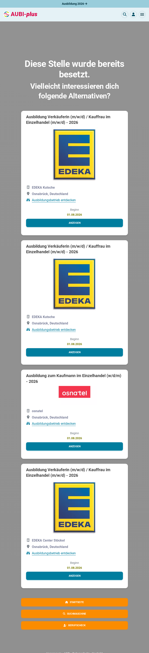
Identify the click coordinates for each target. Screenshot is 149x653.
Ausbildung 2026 (74, 3)
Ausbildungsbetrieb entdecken (54, 200)
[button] (142, 14)
